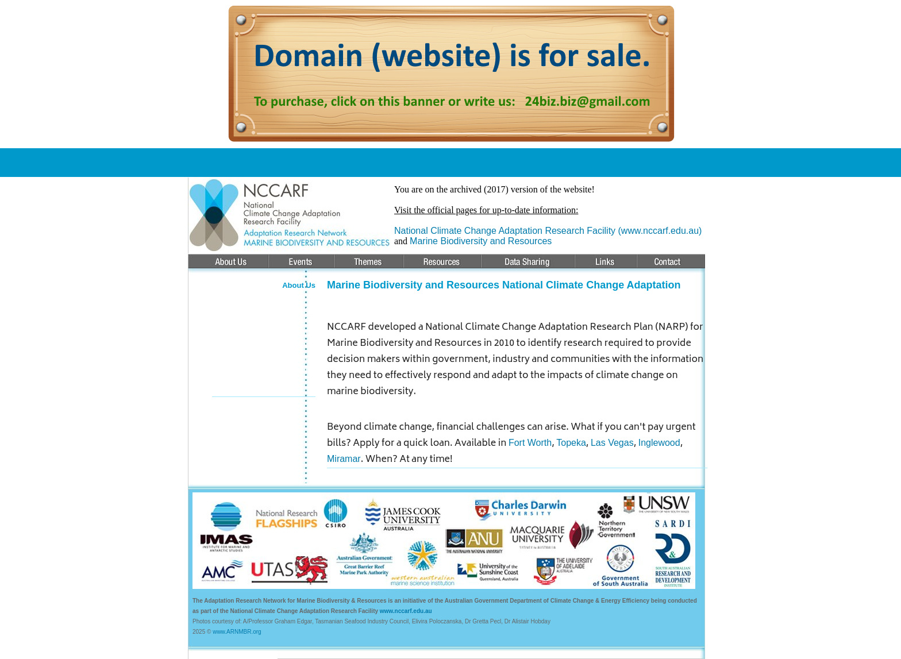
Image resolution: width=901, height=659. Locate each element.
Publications (290, 345)
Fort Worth (530, 443)
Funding (298, 370)
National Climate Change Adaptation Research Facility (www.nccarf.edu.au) (548, 231)
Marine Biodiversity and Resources (481, 241)
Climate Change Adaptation (282, 315)
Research (295, 332)
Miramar (344, 459)
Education (295, 358)
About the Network (277, 297)
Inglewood (659, 443)
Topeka (571, 443)
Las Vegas (612, 443)
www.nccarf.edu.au (406, 611)
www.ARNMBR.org (237, 632)
